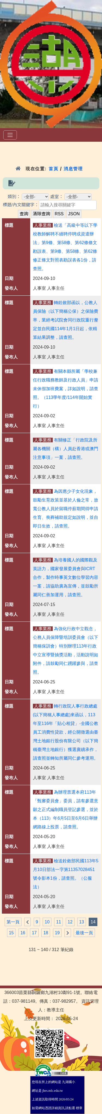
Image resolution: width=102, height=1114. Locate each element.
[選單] (10, 135)
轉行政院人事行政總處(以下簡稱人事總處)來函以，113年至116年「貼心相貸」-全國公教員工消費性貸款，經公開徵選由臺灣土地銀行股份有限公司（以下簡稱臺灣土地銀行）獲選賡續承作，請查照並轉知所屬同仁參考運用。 (65, 732)
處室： (56, 196)
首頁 (53, 168)
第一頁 (13, 922)
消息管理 (73, 168)
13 (81, 922)
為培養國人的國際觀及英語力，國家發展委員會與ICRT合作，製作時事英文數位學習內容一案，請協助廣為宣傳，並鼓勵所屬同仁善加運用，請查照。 (65, 577)
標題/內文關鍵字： (21, 205)
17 (34, 932)
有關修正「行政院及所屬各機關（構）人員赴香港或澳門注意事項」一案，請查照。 (65, 449)
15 (11, 932)
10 (47, 922)
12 (70, 922)
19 (57, 932)
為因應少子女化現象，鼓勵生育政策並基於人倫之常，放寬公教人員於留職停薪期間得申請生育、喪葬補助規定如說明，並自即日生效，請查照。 (65, 508)
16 (22, 932)
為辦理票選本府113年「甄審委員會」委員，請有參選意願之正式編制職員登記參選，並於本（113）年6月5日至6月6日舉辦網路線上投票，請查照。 (65, 809)
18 (45, 932)
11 (58, 922)
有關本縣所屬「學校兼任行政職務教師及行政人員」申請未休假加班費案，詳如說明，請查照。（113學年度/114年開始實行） (65, 388)
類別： (14, 196)
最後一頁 (84, 932)
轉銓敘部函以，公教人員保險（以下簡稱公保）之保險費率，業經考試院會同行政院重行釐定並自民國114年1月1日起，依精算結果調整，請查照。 (65, 320)
